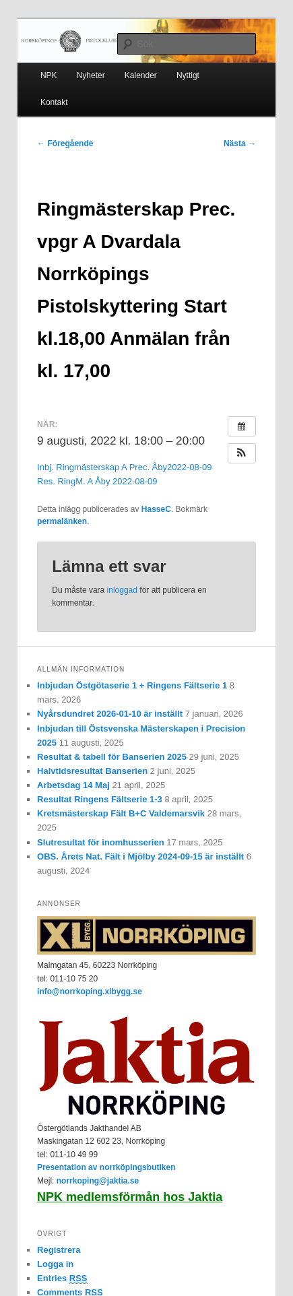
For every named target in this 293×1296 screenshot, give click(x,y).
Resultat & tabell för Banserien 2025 (112, 757)
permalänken (62, 521)
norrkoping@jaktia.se (98, 1181)
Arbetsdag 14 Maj (73, 785)
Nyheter (91, 75)
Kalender (141, 75)
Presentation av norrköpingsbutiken (106, 1167)
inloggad (122, 590)
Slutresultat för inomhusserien (100, 842)
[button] (241, 453)
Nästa (240, 143)
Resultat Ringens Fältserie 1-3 (99, 799)
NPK (48, 75)
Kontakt (54, 102)
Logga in (55, 1264)
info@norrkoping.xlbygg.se (89, 991)
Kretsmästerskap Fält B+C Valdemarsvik (121, 813)
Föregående (65, 143)
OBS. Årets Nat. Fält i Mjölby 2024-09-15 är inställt (140, 856)
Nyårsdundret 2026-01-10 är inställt (110, 714)
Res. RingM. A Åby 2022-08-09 (97, 481)
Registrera (58, 1250)
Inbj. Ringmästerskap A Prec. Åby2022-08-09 (124, 467)
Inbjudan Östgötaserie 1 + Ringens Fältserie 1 (132, 685)
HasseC (156, 509)
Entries (62, 1278)
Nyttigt (187, 75)
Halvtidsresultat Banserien (92, 771)
